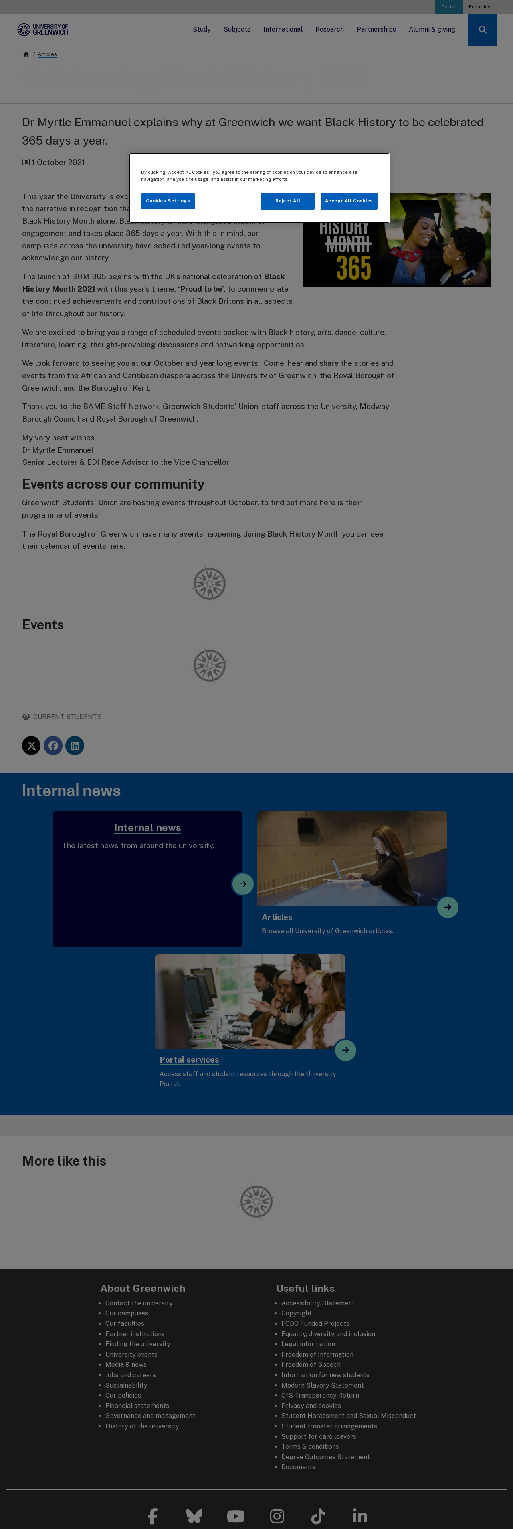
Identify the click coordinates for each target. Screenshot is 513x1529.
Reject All (288, 201)
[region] (259, 188)
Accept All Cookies (349, 201)
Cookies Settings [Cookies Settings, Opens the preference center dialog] (168, 201)
